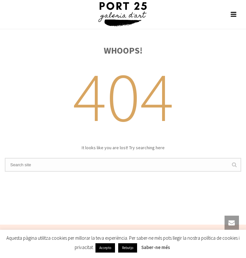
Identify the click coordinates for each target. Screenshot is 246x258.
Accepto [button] (105, 247)
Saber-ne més (155, 247)
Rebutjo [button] (127, 247)
